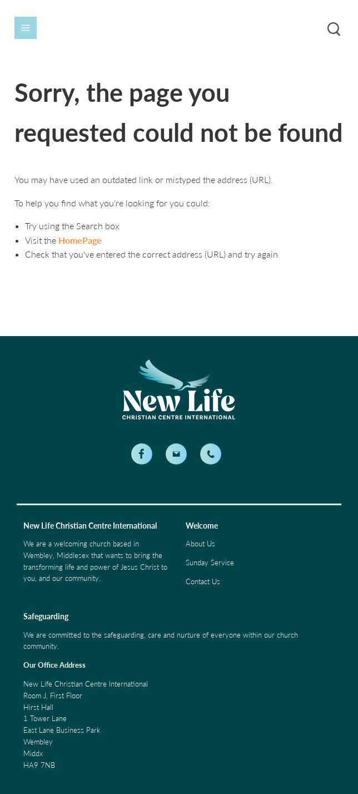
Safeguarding (45, 616)
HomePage (80, 240)
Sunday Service (210, 562)
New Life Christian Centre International (90, 525)
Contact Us (203, 581)
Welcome (202, 525)
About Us (200, 543)
